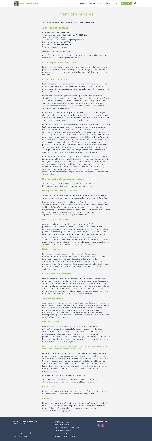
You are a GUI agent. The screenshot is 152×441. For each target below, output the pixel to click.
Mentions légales (20, 436)
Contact (115, 3)
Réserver (126, 3)
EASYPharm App (62, 422)
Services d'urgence (63, 433)
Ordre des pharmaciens (65, 436)
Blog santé (93, 3)
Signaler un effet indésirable (67, 428)
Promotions (105, 3)
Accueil (83, 3)
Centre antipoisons (63, 430)
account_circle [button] (135, 3)
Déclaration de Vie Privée (23, 433)
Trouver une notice (63, 425)
